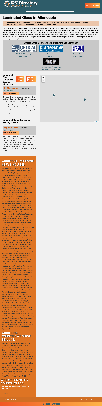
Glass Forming (30, 24)
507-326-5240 (8, 91)
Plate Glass (40, 24)
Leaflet (96, 121)
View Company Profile (10, 93)
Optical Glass (26, 22)
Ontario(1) (6, 393)
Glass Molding (37, 22)
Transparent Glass (51, 24)
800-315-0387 (8, 130)
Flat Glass (85, 22)
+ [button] (43, 77)
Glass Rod (46, 22)
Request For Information (31, 79)
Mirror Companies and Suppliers (70, 22)
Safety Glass (55, 22)
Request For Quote (92, 5)
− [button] (43, 80)
